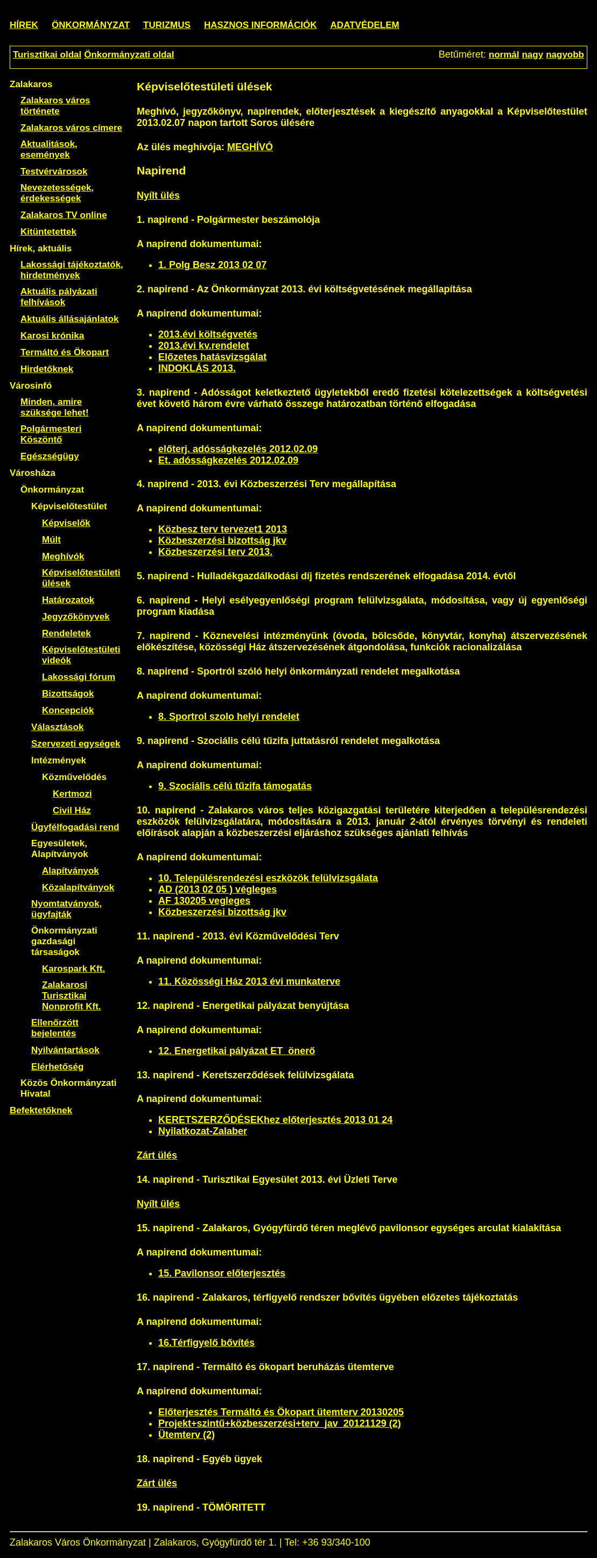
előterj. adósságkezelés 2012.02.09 (238, 449)
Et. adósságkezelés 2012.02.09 (228, 460)
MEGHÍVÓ (250, 147)
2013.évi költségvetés (207, 334)
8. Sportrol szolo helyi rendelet (228, 716)
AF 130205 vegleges (204, 900)
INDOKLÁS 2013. (197, 368)
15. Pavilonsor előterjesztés (221, 1273)
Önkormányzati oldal (129, 55)
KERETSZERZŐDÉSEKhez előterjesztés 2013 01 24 (275, 1119)
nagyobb (565, 55)
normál (504, 55)
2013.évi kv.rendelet (203, 345)
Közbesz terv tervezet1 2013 (222, 529)
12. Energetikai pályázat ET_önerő (236, 1050)
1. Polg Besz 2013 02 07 (212, 264)
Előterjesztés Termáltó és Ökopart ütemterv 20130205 (281, 1412)
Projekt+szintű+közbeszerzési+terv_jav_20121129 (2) (279, 1423)
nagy (532, 55)
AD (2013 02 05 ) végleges (217, 889)
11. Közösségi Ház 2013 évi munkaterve (249, 981)
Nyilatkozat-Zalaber (202, 1131)
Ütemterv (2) (186, 1434)
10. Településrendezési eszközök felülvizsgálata (268, 878)
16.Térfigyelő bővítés (206, 1342)
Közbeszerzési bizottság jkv (222, 540)
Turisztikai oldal (47, 55)
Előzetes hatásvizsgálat (212, 357)
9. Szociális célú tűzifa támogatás (235, 786)
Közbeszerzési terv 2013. (215, 551)
